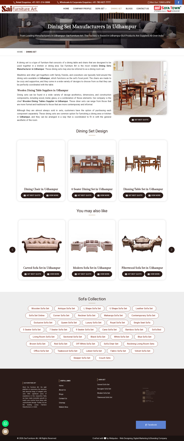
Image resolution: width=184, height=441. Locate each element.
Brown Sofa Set (37, 343)
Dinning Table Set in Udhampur (143, 189)
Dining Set (116, 8)
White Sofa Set (121, 336)
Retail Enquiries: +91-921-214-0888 (31, 2)
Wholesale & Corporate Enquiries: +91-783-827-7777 (84, 2)
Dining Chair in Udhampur (41, 189)
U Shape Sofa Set (118, 308)
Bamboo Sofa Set (134, 329)
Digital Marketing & (142, 438)
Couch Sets (105, 358)
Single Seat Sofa (142, 322)
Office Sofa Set (41, 351)
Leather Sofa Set (144, 308)
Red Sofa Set (60, 343)
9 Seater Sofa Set (85, 329)
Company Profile (82, 8)
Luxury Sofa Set (93, 322)
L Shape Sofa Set (92, 308)
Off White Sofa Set (85, 343)
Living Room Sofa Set (44, 336)
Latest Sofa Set (94, 351)
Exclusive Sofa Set (43, 322)
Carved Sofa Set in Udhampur (41, 268)
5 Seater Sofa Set (32, 329)
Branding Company (158, 438)
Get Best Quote (141, 121)
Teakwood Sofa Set (67, 351)
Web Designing (126, 438)
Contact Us (142, 8)
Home (66, 8)
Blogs (129, 8)
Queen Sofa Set (69, 322)
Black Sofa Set (98, 336)
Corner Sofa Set (61, 315)
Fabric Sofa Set (118, 351)
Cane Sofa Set (109, 329)
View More (53, 196)
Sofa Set (101, 8)
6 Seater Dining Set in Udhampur (92, 189)
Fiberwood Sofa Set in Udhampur (142, 268)
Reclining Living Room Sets (140, 343)
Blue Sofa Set (144, 336)
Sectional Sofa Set (72, 336)
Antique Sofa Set (66, 308)
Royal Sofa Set (117, 322)
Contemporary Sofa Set (143, 315)
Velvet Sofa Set (142, 351)
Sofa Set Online (36, 315)
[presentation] (12, 250)
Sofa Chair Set (111, 343)
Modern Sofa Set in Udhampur (92, 268)
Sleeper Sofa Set (81, 358)
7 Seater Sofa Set (58, 329)
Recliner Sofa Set (86, 315)
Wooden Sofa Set (40, 308)
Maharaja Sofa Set (113, 315)
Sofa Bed (156, 329)
